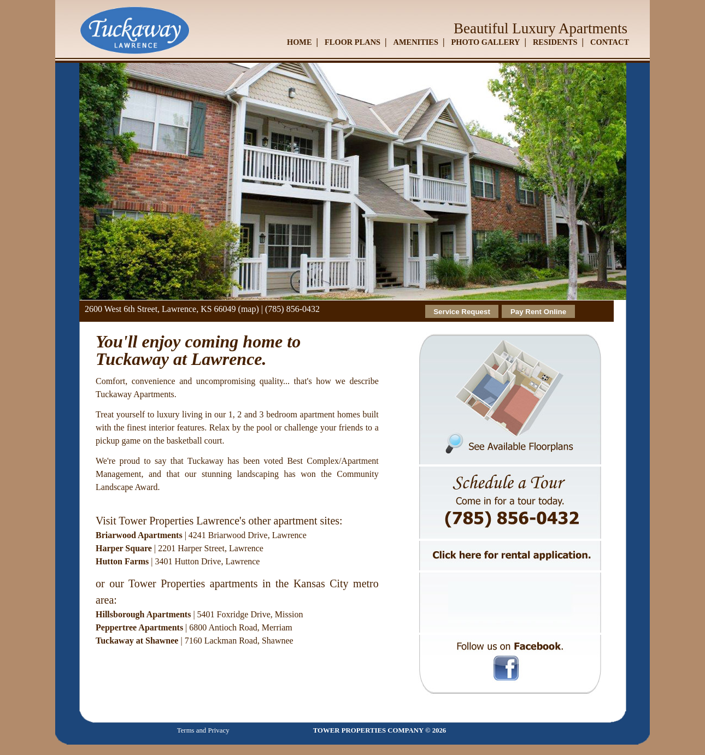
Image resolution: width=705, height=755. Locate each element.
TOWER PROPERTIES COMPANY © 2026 (379, 730)
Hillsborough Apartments (143, 614)
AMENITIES (415, 42)
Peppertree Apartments (139, 627)
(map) (248, 309)
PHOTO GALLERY (485, 42)
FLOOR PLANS (352, 42)
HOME (299, 42)
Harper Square (124, 548)
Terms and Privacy (203, 730)
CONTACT (609, 42)
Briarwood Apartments (139, 535)
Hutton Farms (122, 561)
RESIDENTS (555, 42)
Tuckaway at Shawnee (137, 640)
